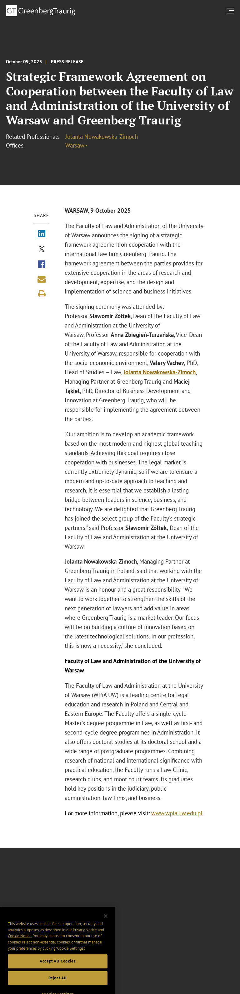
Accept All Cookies (58, 966)
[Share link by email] (42, 279)
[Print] (41, 294)
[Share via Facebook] (41, 264)
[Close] (106, 921)
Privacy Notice (85, 935)
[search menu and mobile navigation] (231, 10)
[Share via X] (41, 249)
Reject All (57, 983)
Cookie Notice (20, 941)
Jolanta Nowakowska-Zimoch (101, 136)
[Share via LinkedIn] (41, 234)
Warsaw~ (76, 145)
